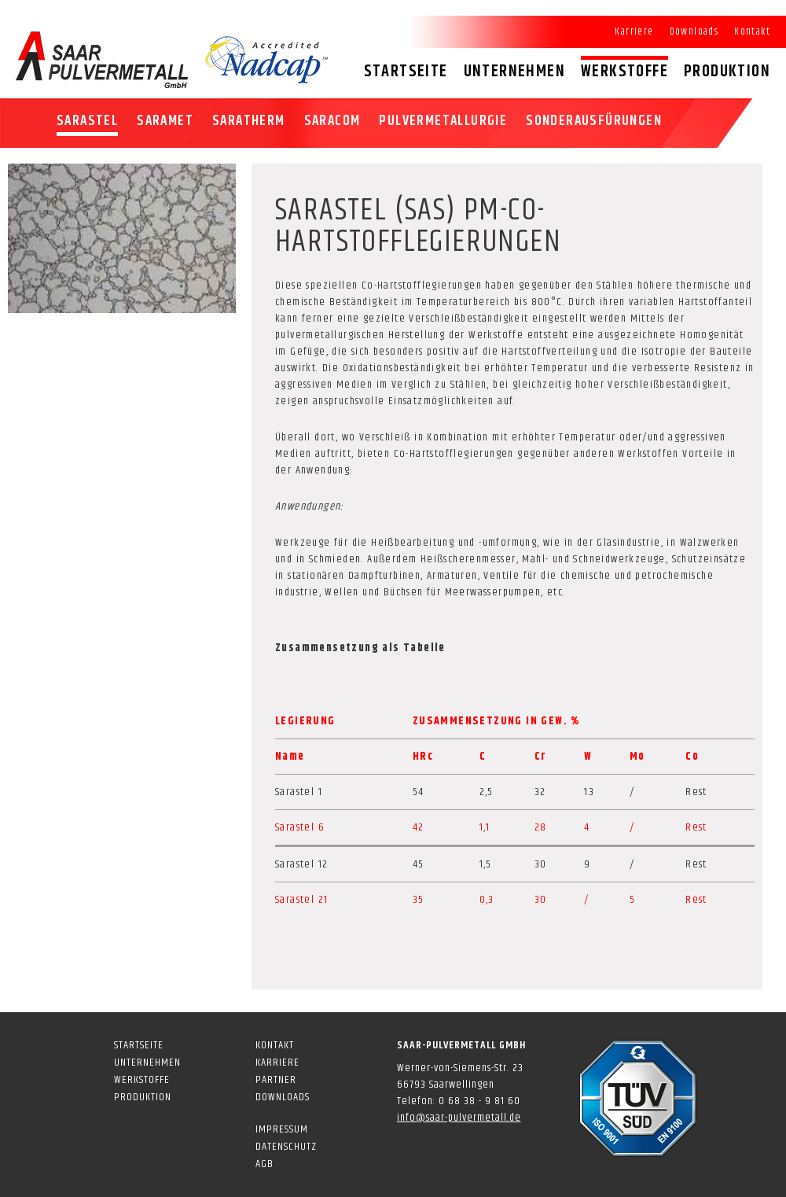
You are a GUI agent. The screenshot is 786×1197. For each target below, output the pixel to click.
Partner (275, 1079)
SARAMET (165, 121)
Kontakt (752, 31)
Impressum (281, 1129)
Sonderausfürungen (594, 121)
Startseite (406, 71)
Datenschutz (286, 1146)
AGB (264, 1164)
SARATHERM (248, 121)
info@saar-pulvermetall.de (459, 1117)
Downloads (694, 31)
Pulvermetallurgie (443, 121)
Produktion (727, 71)
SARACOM (332, 121)
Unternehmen (514, 71)
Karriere (634, 31)
